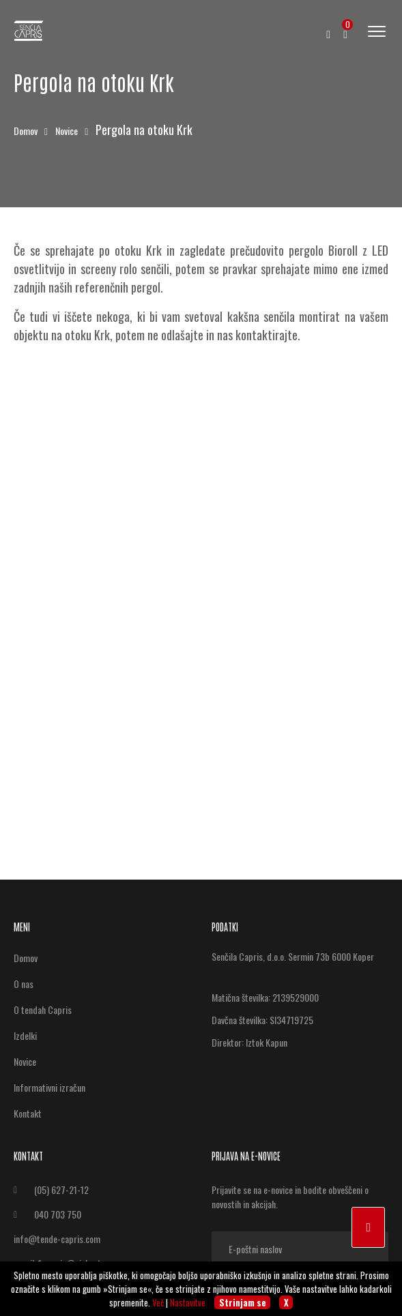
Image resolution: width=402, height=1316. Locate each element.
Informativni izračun (49, 1087)
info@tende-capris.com (57, 1238)
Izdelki (25, 1035)
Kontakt (28, 1113)
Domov (27, 130)
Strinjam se (242, 1302)
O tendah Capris (43, 1009)
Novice (67, 130)
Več (158, 1302)
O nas (23, 983)
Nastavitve (187, 1302)
